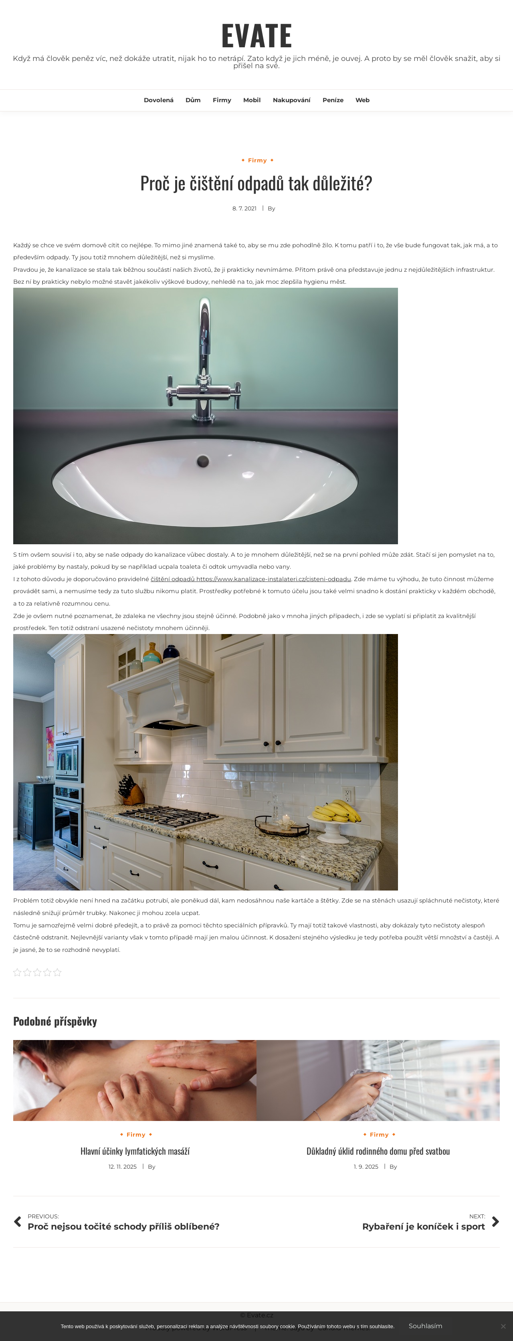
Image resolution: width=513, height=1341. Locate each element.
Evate (257, 34)
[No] (503, 1326)
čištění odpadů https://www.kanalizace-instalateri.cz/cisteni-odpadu (251, 579)
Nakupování (292, 100)
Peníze (333, 100)
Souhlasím (425, 1326)
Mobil (252, 100)
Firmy (222, 100)
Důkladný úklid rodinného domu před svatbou (378, 1150)
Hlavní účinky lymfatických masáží (135, 1150)
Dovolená (159, 100)
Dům (193, 100)
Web (362, 100)
